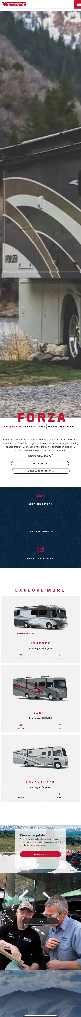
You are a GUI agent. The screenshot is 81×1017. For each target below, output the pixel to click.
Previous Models (40, 558)
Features (52, 426)
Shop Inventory (40, 504)
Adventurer (40, 782)
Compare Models (40, 531)
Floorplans (30, 426)
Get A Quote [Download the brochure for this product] (40, 463)
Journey (40, 643)
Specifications (67, 426)
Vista (40, 712)
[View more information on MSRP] (52, 456)
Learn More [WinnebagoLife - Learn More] (40, 854)
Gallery (41, 426)
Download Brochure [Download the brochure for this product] (41, 471)
